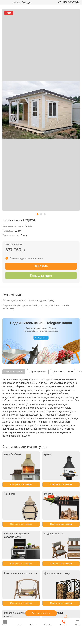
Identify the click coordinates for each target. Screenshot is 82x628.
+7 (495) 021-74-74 (69, 2)
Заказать (41, 266)
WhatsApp (48, 623)
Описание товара (14, 371)
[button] (37, 214)
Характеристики (37, 371)
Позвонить (64, 623)
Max (19, 623)
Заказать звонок (41, 613)
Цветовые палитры (63, 371)
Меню (77, 623)
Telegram (33, 623)
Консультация (41, 275)
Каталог (5, 623)
